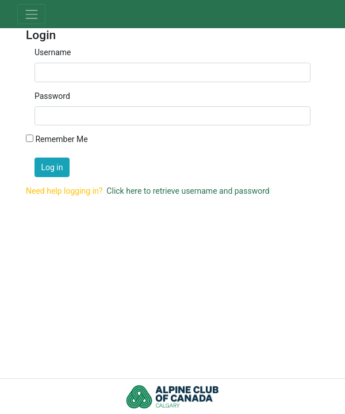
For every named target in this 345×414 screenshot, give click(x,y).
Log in (52, 167)
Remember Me (61, 139)
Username (52, 52)
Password (52, 96)
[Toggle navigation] (31, 14)
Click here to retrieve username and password (187, 190)
